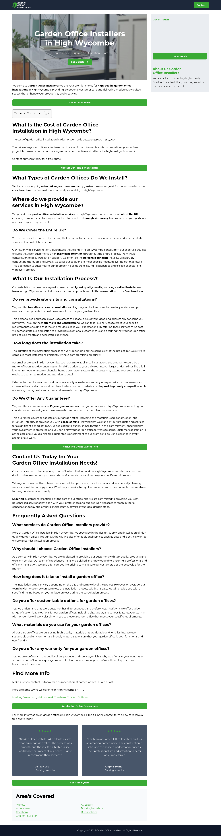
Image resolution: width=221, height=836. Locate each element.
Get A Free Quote (79, 782)
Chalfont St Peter (77, 697)
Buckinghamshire (92, 808)
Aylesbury (87, 804)
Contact (201, 5)
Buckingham (89, 812)
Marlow (16, 697)
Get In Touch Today (80, 102)
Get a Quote (80, 61)
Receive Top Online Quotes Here (80, 446)
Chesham (60, 697)
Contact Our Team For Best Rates (79, 167)
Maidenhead (45, 697)
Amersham (29, 697)
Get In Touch (180, 56)
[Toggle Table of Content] (45, 113)
